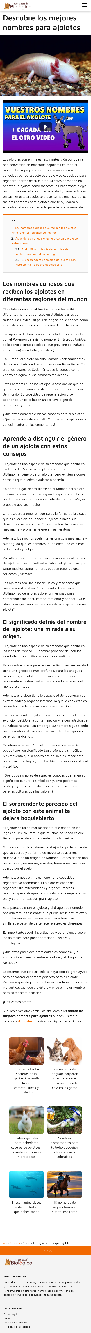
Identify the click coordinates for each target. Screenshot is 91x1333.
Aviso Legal (10, 1314)
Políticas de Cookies (15, 1322)
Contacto (9, 1318)
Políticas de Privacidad (17, 1326)
